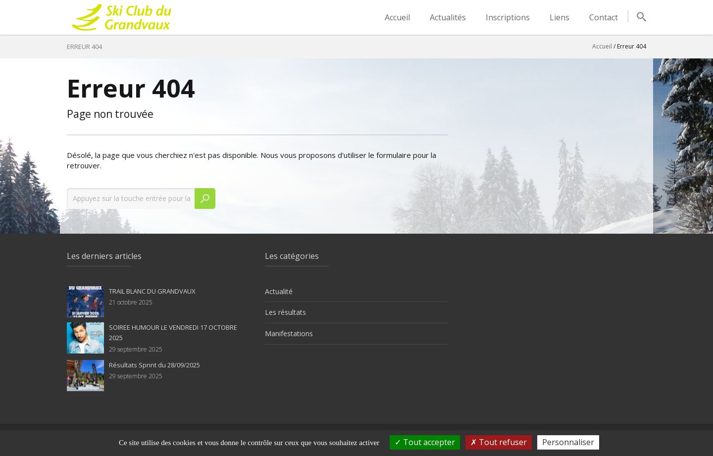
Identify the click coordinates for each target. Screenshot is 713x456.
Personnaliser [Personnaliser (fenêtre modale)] (568, 442)
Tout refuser (498, 442)
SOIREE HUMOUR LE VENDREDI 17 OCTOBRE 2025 (173, 333)
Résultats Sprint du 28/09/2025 (154, 364)
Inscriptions (508, 17)
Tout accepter (425, 442)
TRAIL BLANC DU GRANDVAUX (152, 291)
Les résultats (285, 312)
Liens (559, 17)
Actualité (279, 291)
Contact (603, 17)
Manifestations (289, 333)
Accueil (397, 17)
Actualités (448, 17)
